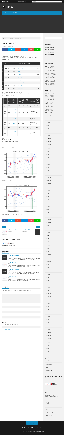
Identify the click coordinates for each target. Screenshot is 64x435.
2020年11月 (48, 335)
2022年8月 (48, 267)
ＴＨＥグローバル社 (22, 65)
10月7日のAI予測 (26, 229)
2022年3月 (48, 283)
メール (3, 310)
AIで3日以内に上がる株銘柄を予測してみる (35, 431)
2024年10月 (48, 183)
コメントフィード (49, 412)
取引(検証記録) (10, 46)
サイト (3, 315)
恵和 (19, 71)
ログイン (48, 405)
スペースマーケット (22, 77)
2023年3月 (48, 245)
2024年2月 (48, 209)
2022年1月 (48, 290)
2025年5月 (48, 160)
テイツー (13, 127)
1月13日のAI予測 (12, 262)
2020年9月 (48, 342)
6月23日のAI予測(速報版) (49, 54)
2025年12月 (48, 138)
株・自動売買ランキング (11, 245)
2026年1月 (48, 135)
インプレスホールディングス (14, 133)
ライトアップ (21, 82)
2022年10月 (48, 261)
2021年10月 (48, 300)
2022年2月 (48, 287)
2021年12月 (48, 293)
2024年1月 (48, 212)
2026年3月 (48, 128)
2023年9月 (48, 225)
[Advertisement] (32, 24)
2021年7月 (48, 309)
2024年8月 (48, 190)
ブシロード (20, 88)
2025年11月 (48, 141)
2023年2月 (48, 248)
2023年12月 (48, 215)
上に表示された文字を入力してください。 (10, 324)
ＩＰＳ (19, 74)
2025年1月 (48, 173)
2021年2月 (48, 325)
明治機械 (13, 123)
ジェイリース (21, 85)
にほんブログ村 (4, 245)
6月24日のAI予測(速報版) (49, 52)
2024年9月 (48, 186)
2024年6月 (48, 196)
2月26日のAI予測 (12, 276)
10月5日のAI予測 (12, 229)
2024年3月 (48, 206)
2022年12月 (48, 254)
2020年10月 (48, 338)
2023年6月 (48, 235)
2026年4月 (48, 125)
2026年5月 (48, 122)
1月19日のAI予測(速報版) (13, 255)
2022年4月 (48, 280)
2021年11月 (48, 296)
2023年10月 (48, 222)
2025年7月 (48, 154)
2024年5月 (48, 199)
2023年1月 (48, 251)
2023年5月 (48, 238)
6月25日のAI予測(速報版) (49, 49)
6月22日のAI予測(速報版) (49, 57)
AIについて (25, 12)
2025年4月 (48, 164)
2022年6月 (48, 274)
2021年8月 (48, 306)
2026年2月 (48, 131)
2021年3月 (48, 322)
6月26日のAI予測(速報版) (49, 47)
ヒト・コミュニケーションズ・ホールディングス (14, 112)
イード (19, 80)
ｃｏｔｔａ (14, 105)
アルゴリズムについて (50, 360)
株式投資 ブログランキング (50, 395)
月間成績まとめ (49, 370)
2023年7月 (48, 232)
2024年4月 (48, 203)
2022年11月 (48, 257)
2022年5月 (48, 277)
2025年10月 (48, 144)
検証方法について (16, 12)
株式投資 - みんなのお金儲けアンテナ (51, 396)
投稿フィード (48, 409)
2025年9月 (48, 148)
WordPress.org (49, 415)
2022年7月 (48, 270)
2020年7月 (48, 348)
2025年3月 (48, 167)
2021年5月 (48, 316)
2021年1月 (48, 329)
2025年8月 (48, 151)
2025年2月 (48, 170)
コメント (3, 292)
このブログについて (7, 12)
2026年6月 (48, 118)
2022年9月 (48, 264)
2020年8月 (48, 345)
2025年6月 (48, 157)
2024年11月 (48, 180)
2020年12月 (48, 332)
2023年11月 (48, 219)
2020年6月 (48, 351)
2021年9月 (48, 303)
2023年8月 (48, 228)
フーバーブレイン (21, 68)
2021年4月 (48, 319)
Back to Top (32, 423)
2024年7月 (48, 193)
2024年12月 (48, 177)
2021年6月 (48, 312)
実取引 (47, 367)
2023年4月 (48, 241)
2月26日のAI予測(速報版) (13, 269)
